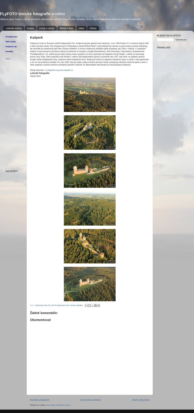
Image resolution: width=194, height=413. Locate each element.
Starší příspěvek (141, 399)
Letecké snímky (14, 28)
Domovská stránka (91, 399)
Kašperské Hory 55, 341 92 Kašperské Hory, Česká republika (59, 305)
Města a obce (66, 28)
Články (93, 28)
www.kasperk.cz (66, 70)
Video (81, 28)
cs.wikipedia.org (52, 70)
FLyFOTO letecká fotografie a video (32, 14)
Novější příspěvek (39, 399)
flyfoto (8, 59)
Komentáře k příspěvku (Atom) (58, 405)
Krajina (30, 28)
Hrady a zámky (46, 28)
